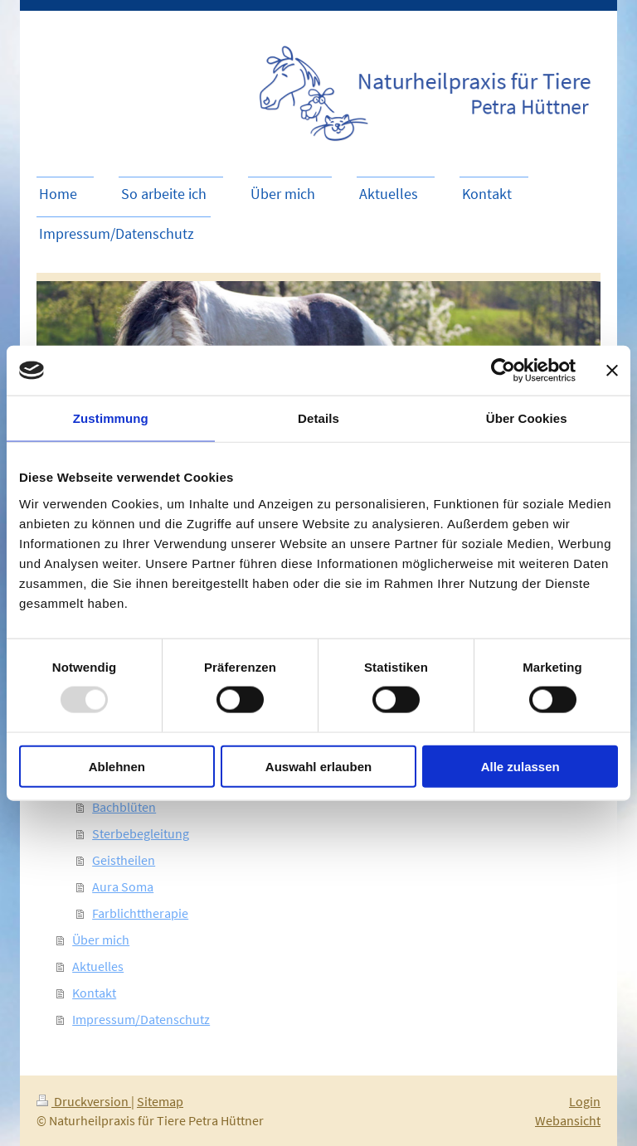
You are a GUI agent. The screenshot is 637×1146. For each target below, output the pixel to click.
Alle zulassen (520, 766)
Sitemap (160, 1101)
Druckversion (83, 1101)
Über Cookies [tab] (526, 418)
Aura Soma (122, 886)
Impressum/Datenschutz (141, 1019)
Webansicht (568, 1120)
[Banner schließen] (612, 370)
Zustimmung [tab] (110, 418)
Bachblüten (124, 807)
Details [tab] (318, 418)
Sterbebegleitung (140, 833)
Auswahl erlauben (318, 766)
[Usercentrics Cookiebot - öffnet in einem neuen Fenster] (503, 370)
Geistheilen (123, 860)
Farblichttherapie (140, 913)
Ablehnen (117, 766)
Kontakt (94, 992)
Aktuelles (98, 966)
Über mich (100, 939)
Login (585, 1101)
